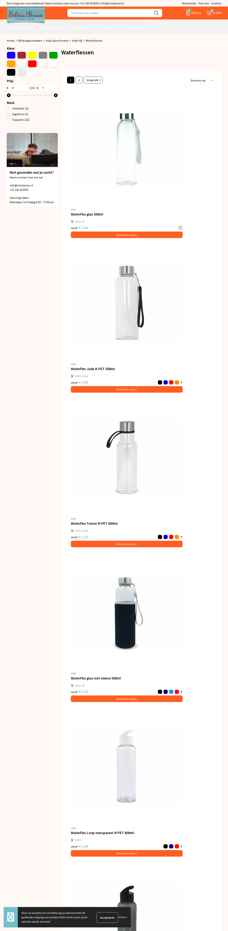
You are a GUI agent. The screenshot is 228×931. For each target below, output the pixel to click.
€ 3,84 (125, 600)
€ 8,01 (79, 775)
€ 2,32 (129, 333)
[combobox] (108, 13)
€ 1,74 (175, 336)
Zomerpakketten (137, 27)
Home (10, 40)
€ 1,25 (175, 159)
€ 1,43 (76, 247)
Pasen (118, 27)
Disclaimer (178, 850)
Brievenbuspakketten (22, 27)
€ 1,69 (125, 247)
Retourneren (126, 839)
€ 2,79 (129, 510)
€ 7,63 (178, 686)
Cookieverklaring (182, 844)
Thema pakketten (81, 27)
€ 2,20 (76, 512)
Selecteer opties (92, 164)
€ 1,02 (125, 159)
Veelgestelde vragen (78, 844)
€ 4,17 (76, 689)
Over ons (203, 3)
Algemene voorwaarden (186, 833)
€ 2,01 (76, 424)
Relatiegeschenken (51, 27)
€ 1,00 (79, 157)
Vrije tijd (77, 40)
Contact (216, 3)
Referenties (189, 3)
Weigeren (123, 917)
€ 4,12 (76, 601)
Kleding (103, 27)
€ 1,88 (129, 421)
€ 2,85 (175, 512)
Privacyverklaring (182, 839)
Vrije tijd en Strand (57, 40)
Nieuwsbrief (72, 839)
